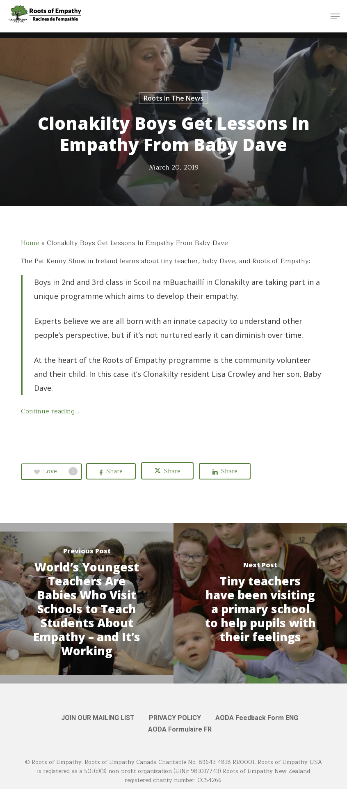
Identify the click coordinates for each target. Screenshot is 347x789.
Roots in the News (173, 98)
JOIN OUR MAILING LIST (98, 718)
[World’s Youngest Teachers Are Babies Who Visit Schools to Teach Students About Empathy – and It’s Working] (87, 603)
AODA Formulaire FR (180, 729)
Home (30, 243)
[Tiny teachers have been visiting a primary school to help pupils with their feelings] (260, 603)
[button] (335, 16)
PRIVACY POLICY (175, 718)
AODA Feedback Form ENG (256, 718)
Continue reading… (50, 411)
